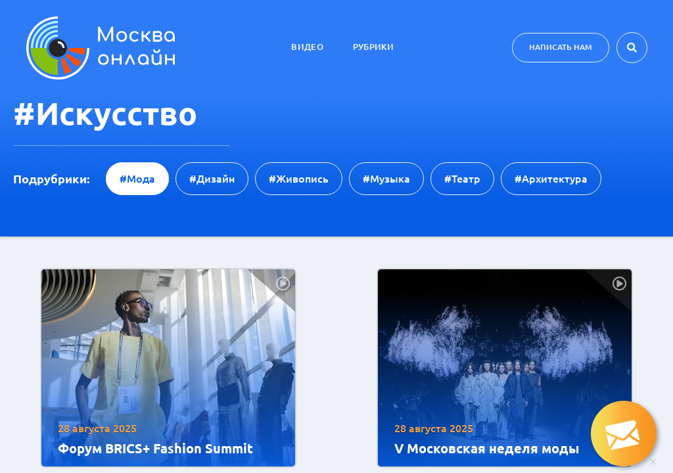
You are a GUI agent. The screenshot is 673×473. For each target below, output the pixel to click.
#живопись (299, 179)
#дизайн (212, 179)
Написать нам (560, 47)
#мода (137, 179)
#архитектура (551, 179)
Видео (307, 46)
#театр (462, 179)
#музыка (386, 179)
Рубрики (373, 46)
